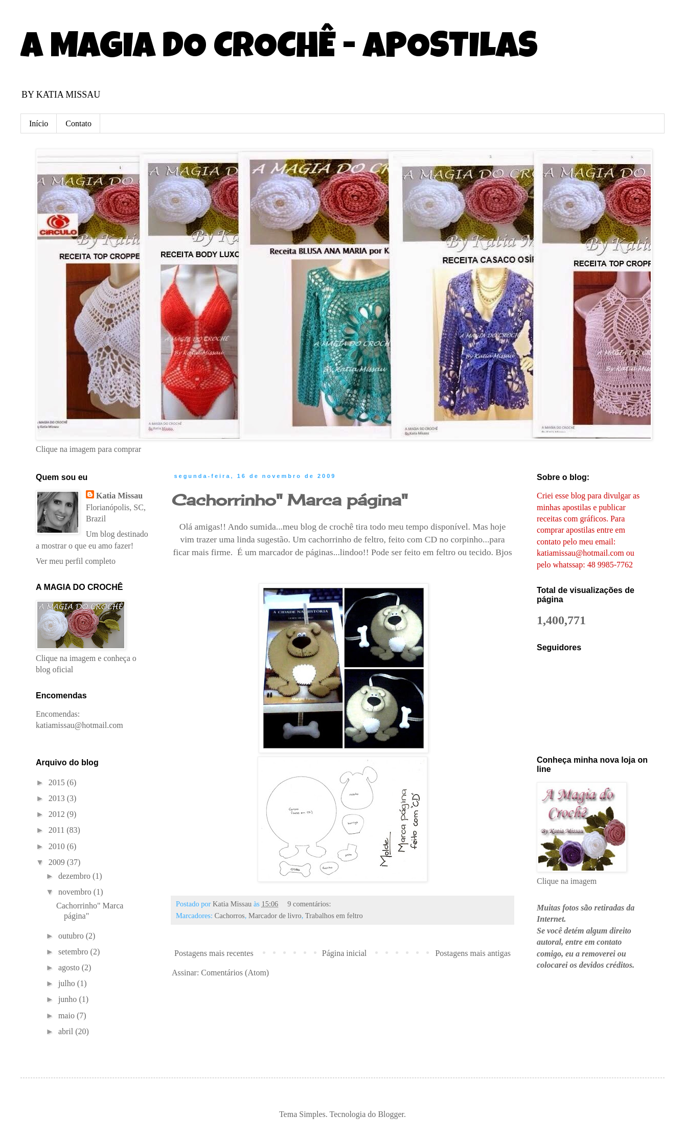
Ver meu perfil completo (76, 561)
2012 (58, 814)
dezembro (75, 876)
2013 (58, 798)
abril (66, 1031)
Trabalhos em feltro (334, 915)
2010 (58, 846)
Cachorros (230, 915)
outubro (72, 935)
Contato (78, 123)
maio (67, 1015)
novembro (76, 891)
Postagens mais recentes (214, 953)
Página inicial (344, 953)
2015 (58, 782)
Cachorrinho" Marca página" (289, 500)
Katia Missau (119, 495)
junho (68, 999)
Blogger (391, 1114)
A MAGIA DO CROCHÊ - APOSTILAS (279, 49)
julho (67, 983)
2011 (57, 830)
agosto (70, 967)
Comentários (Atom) (235, 972)
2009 (58, 862)
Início (38, 123)
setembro (74, 951)
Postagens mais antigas (473, 953)
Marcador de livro (275, 915)
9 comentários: (310, 904)
